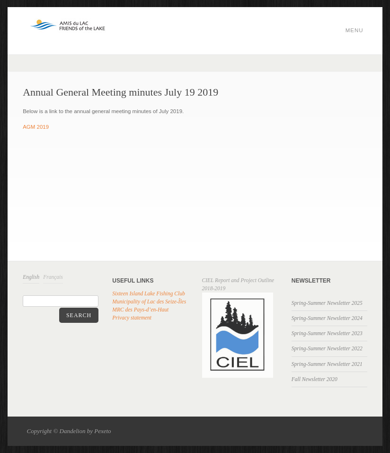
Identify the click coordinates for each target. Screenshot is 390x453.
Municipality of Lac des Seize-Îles (149, 301)
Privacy (120, 317)
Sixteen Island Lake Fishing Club (148, 293)
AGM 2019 (36, 127)
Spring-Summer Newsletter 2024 (327, 318)
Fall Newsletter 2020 (314, 379)
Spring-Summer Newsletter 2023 (327, 333)
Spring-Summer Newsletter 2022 (327, 348)
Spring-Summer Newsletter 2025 (327, 303)
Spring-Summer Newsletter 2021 (327, 364)
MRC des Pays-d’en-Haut (140, 309)
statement (140, 317)
